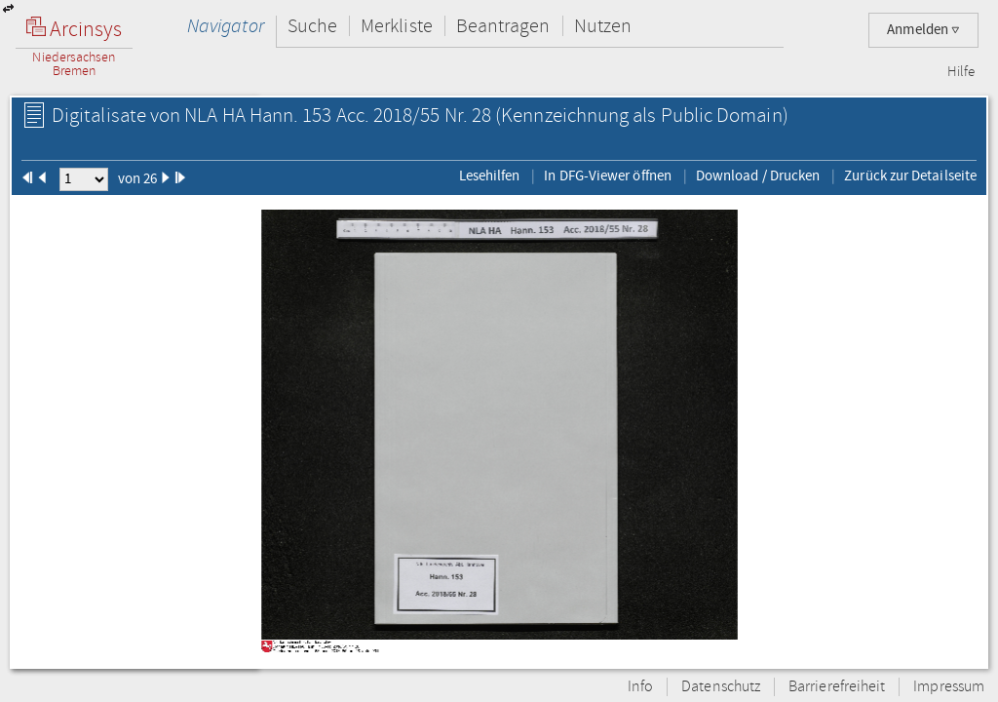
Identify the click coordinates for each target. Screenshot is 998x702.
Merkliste (397, 26)
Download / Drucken (758, 175)
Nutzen (603, 26)
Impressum (948, 687)
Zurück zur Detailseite (910, 175)
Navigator (225, 26)
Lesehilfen (489, 175)
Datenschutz (720, 687)
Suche (312, 26)
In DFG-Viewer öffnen (608, 175)
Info (640, 687)
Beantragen (503, 26)
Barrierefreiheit (836, 687)
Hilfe (961, 72)
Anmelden (923, 29)
